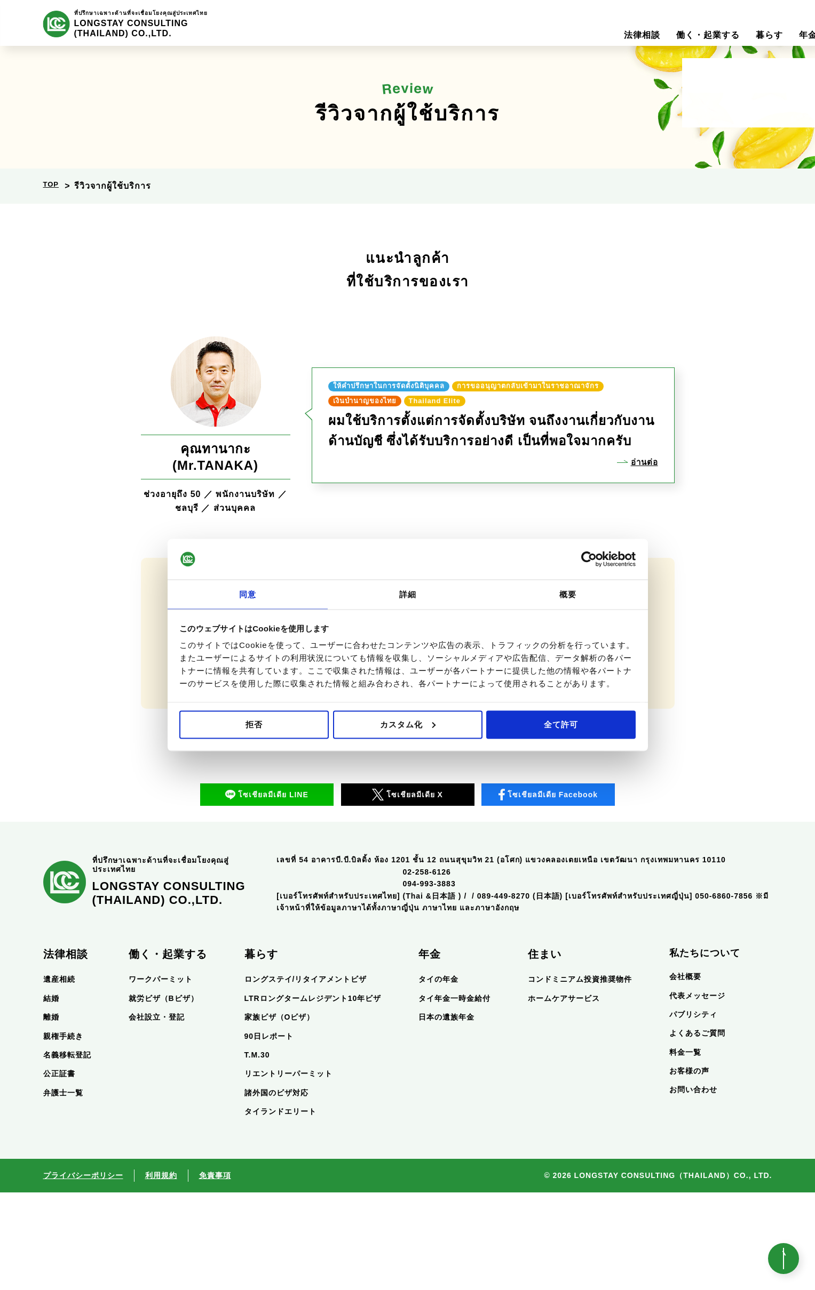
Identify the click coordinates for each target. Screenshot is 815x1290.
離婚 (51, 1115)
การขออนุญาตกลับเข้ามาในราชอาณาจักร (431, 393)
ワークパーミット (161, 1077)
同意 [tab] (247, 593)
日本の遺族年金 (446, 1115)
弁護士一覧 (63, 1190)
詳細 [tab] (407, 593)
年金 (429, 1052)
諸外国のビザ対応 (276, 1190)
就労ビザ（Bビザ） (164, 1096)
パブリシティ (693, 1112)
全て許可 (561, 724)
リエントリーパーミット (288, 1171)
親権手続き (63, 1133)
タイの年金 (438, 1077)
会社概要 (685, 1074)
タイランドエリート (280, 1209)
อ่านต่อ (642, 474)
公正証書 (59, 1171)
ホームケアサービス (564, 1096)
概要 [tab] (567, 593)
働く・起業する (168, 1052)
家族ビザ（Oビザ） (279, 1115)
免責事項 (215, 1273)
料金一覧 (685, 1149)
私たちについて (704, 1051)
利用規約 (161, 1273)
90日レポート (269, 1133)
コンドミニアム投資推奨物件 (580, 1077)
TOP (52, 185)
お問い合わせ (693, 1187)
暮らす (261, 1052)
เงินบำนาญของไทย (585, 393)
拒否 (254, 724)
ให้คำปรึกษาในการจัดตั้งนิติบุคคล (411, 375)
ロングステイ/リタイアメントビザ (305, 1077)
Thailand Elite (370, 411)
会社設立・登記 (157, 1115)
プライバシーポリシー (83, 1273)
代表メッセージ (697, 1093)
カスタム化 (408, 724)
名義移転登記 (67, 1152)
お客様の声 (689, 1169)
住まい (544, 1052)
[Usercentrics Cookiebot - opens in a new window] (589, 559)
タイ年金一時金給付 (454, 1096)
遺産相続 (59, 1077)
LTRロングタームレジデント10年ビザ (313, 1096)
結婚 (51, 1096)
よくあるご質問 (697, 1131)
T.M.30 (257, 1152)
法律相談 (65, 1052)
